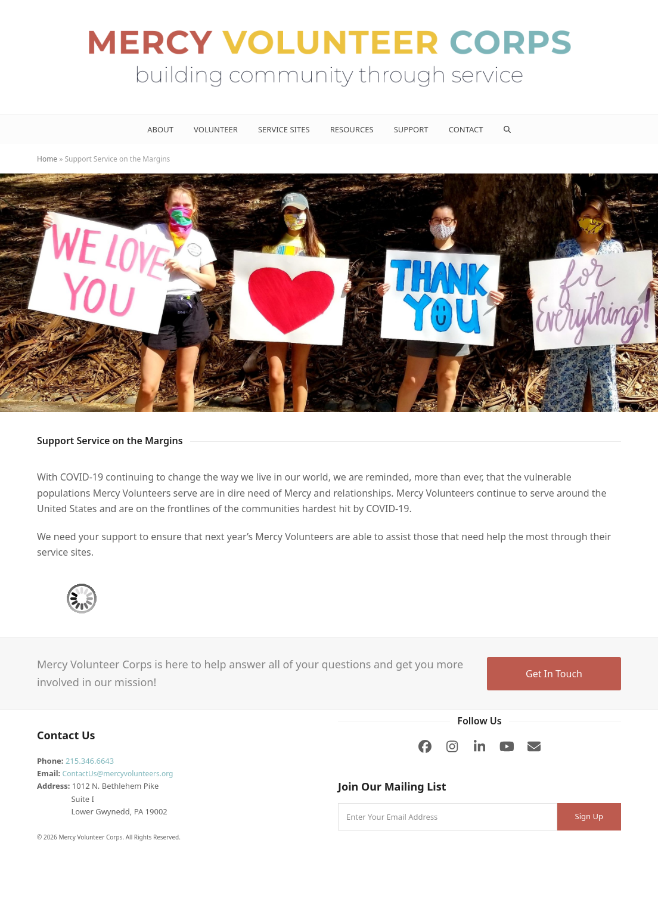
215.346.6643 (90, 760)
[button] (507, 129)
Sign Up (589, 816)
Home (47, 159)
